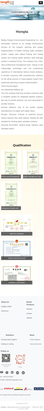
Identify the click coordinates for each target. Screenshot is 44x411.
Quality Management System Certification (33, 176)
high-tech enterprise (17, 234)
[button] (41, 2)
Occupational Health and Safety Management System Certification (11, 208)
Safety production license (16, 258)
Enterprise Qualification (17, 282)
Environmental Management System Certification (11, 176)
